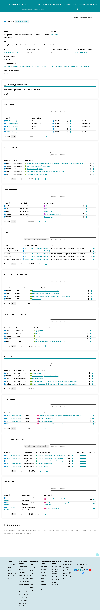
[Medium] (81, 570)
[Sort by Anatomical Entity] (57, 203)
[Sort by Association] (42, 118)
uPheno (32, 570)
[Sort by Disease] (44, 413)
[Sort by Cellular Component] (49, 328)
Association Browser (23, 604)
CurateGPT (45, 587)
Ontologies (59, 4)
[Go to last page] (40, 136)
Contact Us (12, 573)
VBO (31, 582)
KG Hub (54, 576)
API (21, 569)
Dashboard (23, 600)
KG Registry (56, 579)
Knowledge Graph (49, 4)
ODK (42, 581)
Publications (12, 576)
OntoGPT (44, 584)
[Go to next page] (36, 136)
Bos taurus (54, 35)
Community (94, 4)
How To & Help (24, 581)
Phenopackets (46, 590)
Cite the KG (23, 592)
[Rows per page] (13, 136)
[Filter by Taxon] (36, 239)
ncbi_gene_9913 (81, 52)
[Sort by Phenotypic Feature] (51, 452)
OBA (31, 579)
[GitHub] (84, 570)
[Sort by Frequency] (86, 452)
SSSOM (43, 575)
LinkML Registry (55, 583)
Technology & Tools (70, 4)
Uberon (32, 567)
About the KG (23, 595)
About (40, 4)
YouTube (67, 576)
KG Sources (23, 598)
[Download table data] (46, 136)
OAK (42, 578)
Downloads (23, 567)
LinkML (43, 572)
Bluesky (66, 579)
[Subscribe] (75, 570)
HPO (31, 573)
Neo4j (22, 572)
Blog (65, 570)
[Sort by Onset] (94, 452)
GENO (32, 585)
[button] (82, 455)
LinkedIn (66, 573)
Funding (10, 579)
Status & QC (23, 578)
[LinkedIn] (87, 570)
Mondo (32, 564)
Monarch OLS (56, 567)
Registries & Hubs (84, 4)
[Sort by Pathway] (32, 160)
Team (10, 567)
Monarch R (23, 575)
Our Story (11, 564)
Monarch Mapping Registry (55, 571)
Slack (66, 567)
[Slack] (78, 570)
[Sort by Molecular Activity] (44, 288)
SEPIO (32, 587)
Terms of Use (23, 589)
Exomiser (44, 567)
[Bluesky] (83, 573)
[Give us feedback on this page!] (97, 554)
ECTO (32, 590)
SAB (9, 570)
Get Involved (67, 564)
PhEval (43, 569)
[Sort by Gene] (9, 118)
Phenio (32, 576)
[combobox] (50, 9)
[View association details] (70, 121)
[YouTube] (90, 570)
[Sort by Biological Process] (44, 370)
